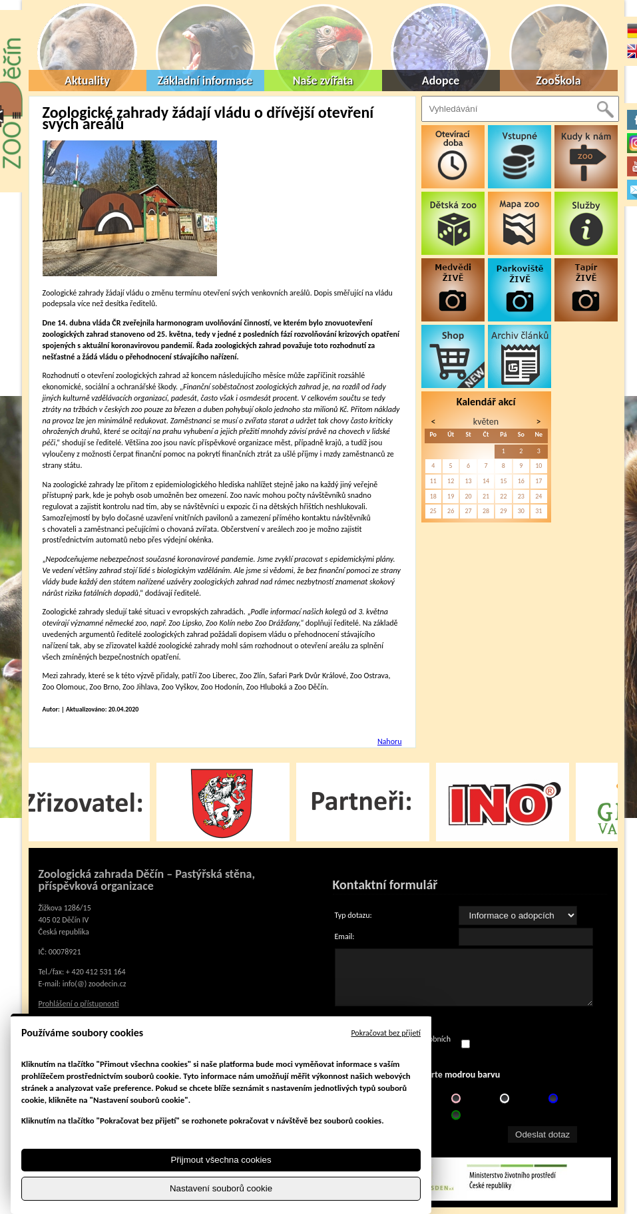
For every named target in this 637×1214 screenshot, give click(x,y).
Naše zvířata (323, 80)
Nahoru (389, 741)
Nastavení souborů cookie (221, 1188)
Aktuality (87, 80)
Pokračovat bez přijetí (386, 1033)
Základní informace (205, 80)
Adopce (441, 80)
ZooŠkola (558, 80)
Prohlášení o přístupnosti (79, 1003)
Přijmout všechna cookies (220, 1160)
